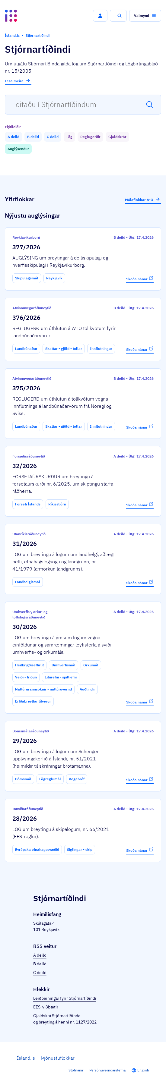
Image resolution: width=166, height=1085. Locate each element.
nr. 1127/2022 (83, 1022)
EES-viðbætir (45, 1007)
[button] (100, 16)
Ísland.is (26, 1058)
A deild (39, 955)
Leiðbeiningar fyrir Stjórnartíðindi (64, 998)
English (143, 1070)
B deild (39, 964)
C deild (39, 972)
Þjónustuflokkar (58, 1058)
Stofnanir (76, 1070)
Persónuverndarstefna (107, 1070)
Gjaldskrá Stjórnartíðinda (56, 1015)
